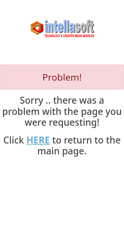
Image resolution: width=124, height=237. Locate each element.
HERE (38, 140)
